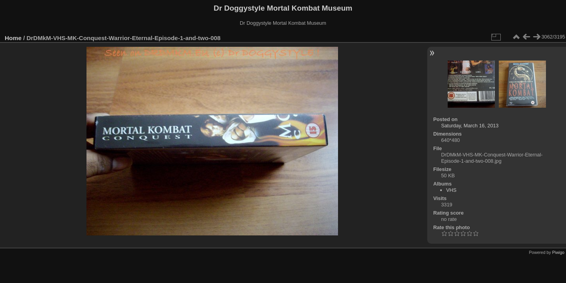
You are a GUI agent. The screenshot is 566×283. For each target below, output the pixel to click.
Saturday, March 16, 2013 (469, 126)
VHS (451, 190)
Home (13, 38)
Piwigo (558, 252)
